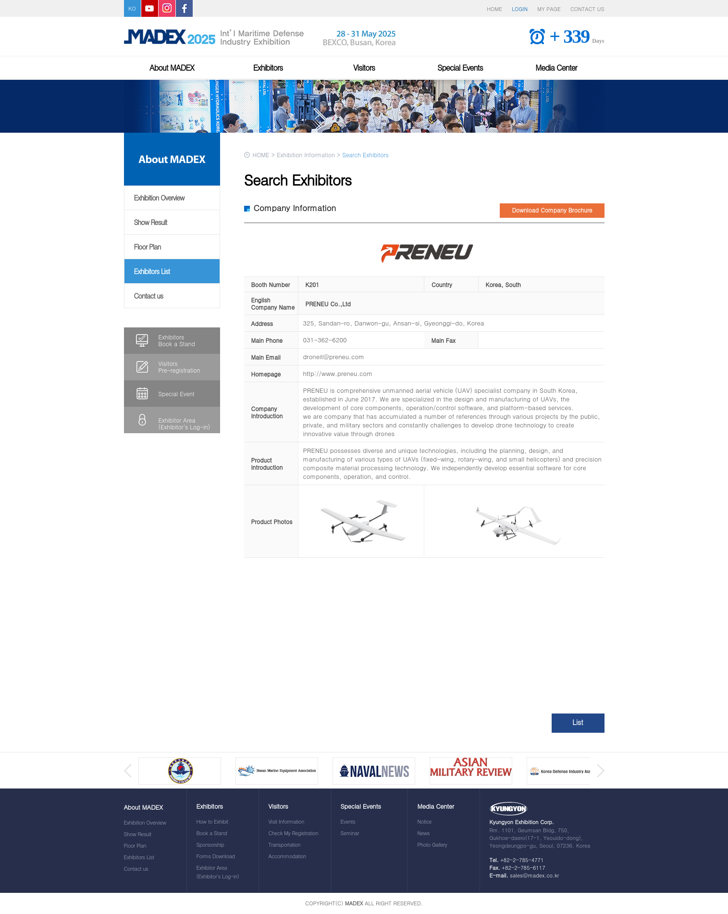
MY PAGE (549, 9)
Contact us (148, 295)
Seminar (350, 833)
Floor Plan (147, 246)
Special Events (460, 67)
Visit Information (286, 821)
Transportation (285, 844)
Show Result (150, 222)
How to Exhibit (212, 821)
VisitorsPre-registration (179, 366)
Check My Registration (293, 833)
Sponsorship (210, 844)
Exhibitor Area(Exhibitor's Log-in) (184, 423)
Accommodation (287, 856)
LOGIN (520, 9)
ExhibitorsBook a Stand (177, 340)
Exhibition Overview (159, 197)
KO (132, 8)
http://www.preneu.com (338, 373)
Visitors (364, 67)
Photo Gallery (432, 844)
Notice (425, 821)
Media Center (556, 67)
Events (348, 821)
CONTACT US (587, 9)
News (424, 833)
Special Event (177, 393)
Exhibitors (268, 67)
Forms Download (216, 856)
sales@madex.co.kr (534, 875)
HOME (494, 9)
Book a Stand (212, 833)
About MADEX (171, 67)
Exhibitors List (152, 271)
